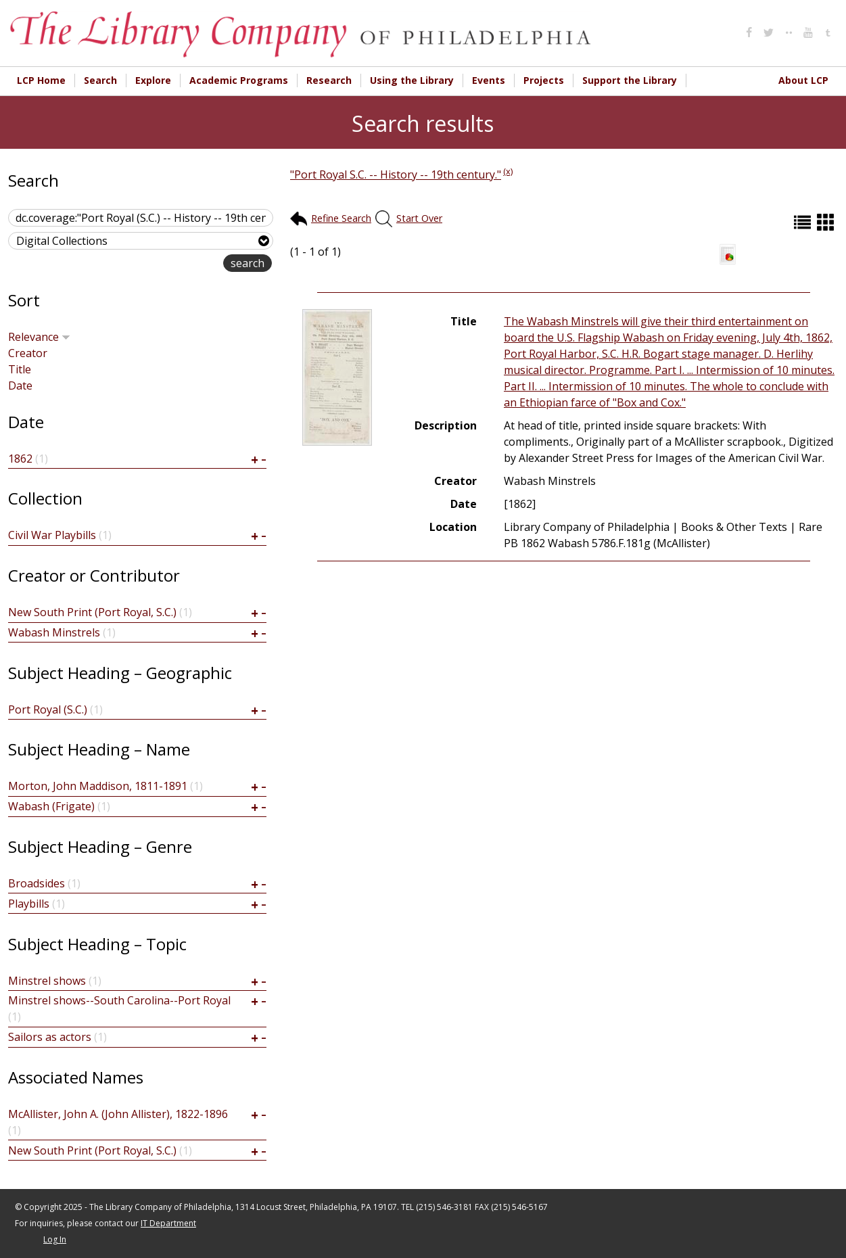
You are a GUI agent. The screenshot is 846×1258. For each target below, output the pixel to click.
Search (100, 80)
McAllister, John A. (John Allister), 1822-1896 (118, 1113)
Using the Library (412, 80)
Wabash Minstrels (54, 632)
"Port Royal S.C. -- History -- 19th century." (395, 174)
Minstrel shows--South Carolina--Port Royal (119, 1000)
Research (329, 80)
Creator (27, 353)
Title (19, 369)
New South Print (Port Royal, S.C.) (92, 612)
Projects (543, 80)
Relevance (39, 336)
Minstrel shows (47, 980)
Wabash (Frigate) (51, 806)
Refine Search (341, 218)
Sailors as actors (49, 1036)
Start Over (419, 218)
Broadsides (36, 883)
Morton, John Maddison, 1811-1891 (97, 785)
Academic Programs (238, 80)
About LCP (803, 80)
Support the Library (629, 80)
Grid (827, 222)
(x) (508, 171)
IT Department (168, 1223)
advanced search (180, 264)
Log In (54, 1239)
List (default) (804, 222)
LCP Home (41, 80)
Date (20, 385)
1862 (20, 458)
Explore (153, 80)
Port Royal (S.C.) (47, 709)
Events (488, 80)
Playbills (28, 903)
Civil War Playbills (52, 535)
